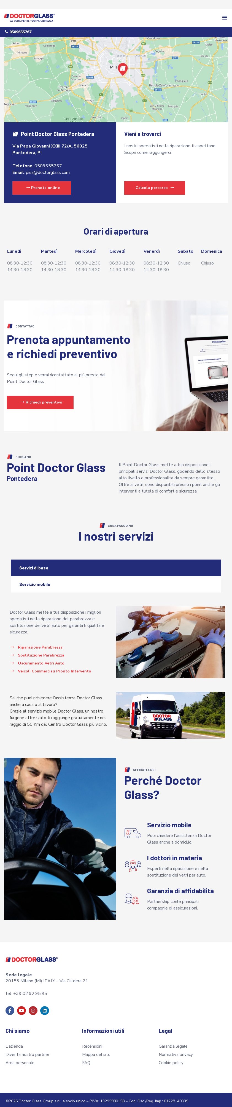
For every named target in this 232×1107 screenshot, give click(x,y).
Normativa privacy (176, 1052)
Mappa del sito (96, 1052)
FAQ (86, 1060)
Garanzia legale (173, 1044)
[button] (225, 18)
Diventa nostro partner (27, 1052)
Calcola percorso (155, 185)
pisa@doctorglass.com (48, 170)
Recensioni (92, 1044)
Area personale (20, 1060)
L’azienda (14, 1044)
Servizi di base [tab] (33, 565)
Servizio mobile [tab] (34, 581)
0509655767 (48, 163)
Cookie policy (171, 1060)
